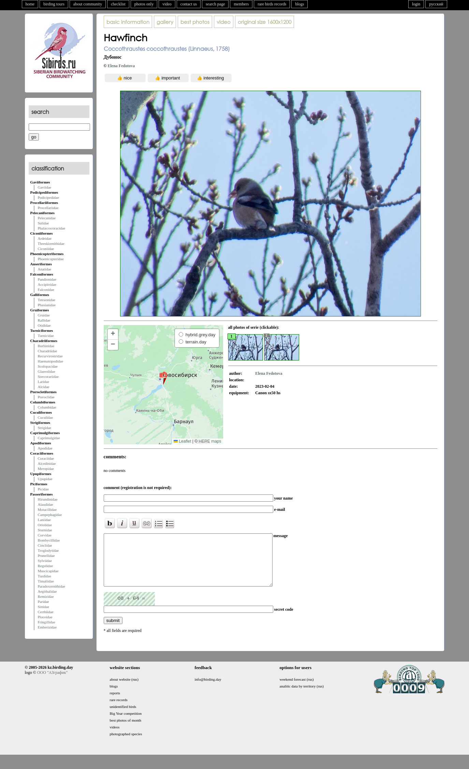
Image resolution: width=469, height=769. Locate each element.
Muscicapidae (48, 571)
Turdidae (44, 576)
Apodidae (45, 448)
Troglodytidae (48, 550)
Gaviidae (45, 187)
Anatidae (45, 269)
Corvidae (45, 535)
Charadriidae (47, 351)
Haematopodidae (50, 361)
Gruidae (44, 315)
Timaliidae (46, 581)
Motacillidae (47, 509)
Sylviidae (45, 561)
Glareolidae (46, 371)
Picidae (43, 489)
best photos (194, 21)
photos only (143, 4)
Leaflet (182, 441)
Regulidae (45, 566)
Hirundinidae (48, 499)
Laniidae (44, 520)
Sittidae (43, 607)
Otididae (44, 325)
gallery (165, 21)
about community (87, 4)
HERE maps (210, 441)
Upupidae (45, 479)
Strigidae (45, 428)
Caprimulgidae (49, 438)
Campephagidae (50, 515)
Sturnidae (45, 530)
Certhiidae (46, 612)
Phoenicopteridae (51, 259)
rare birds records (272, 4)
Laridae (43, 382)
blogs (299, 4)
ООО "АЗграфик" (52, 682)
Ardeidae (45, 238)
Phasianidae (47, 305)
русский (436, 4)
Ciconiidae (46, 249)
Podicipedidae (48, 197)
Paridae (43, 602)
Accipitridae (47, 284)
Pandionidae (47, 279)
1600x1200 (264, 21)
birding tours (53, 4)
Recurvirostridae (50, 356)
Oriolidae (45, 525)
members (241, 4)
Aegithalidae (47, 591)
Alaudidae (45, 504)
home (30, 4)
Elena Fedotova (121, 65)
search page (215, 4)
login (416, 4)
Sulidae (43, 223)
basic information (127, 21)
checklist (118, 4)
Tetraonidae (47, 300)
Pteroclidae (46, 397)
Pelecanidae (47, 218)
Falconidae (46, 289)
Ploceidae (45, 617)
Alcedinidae (47, 463)
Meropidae (46, 469)
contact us (188, 4)
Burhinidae (46, 346)
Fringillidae (46, 622)
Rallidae (44, 320)
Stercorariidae (48, 376)
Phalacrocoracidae (51, 228)
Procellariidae (48, 208)
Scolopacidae (48, 366)
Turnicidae (46, 336)
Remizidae (46, 596)
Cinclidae (45, 545)
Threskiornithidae (51, 243)
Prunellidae (46, 555)
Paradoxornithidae (51, 586)
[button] (163, 378)
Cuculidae (45, 417)
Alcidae (43, 387)
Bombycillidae (49, 540)
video (167, 4)
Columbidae (47, 407)
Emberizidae (47, 627)
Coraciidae (46, 458)
